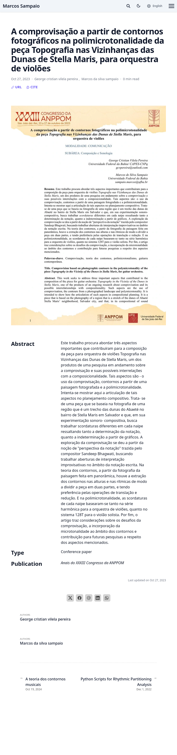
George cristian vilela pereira (45, 619)
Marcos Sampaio (21, 6)
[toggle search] (128, 6)
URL (16, 87)
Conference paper (76, 551)
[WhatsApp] (106, 598)
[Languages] (154, 6)
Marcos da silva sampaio (41, 643)
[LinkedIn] (97, 598)
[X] (70, 598)
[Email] (88, 598)
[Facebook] (79, 598)
